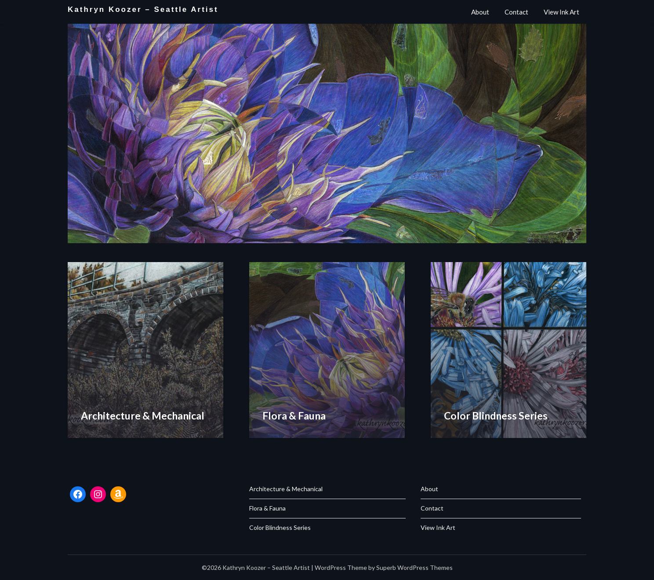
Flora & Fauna (267, 508)
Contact (516, 12)
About (480, 12)
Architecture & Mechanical (286, 488)
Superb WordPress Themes (414, 567)
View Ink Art (561, 12)
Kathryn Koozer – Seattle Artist (143, 9)
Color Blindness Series (280, 527)
